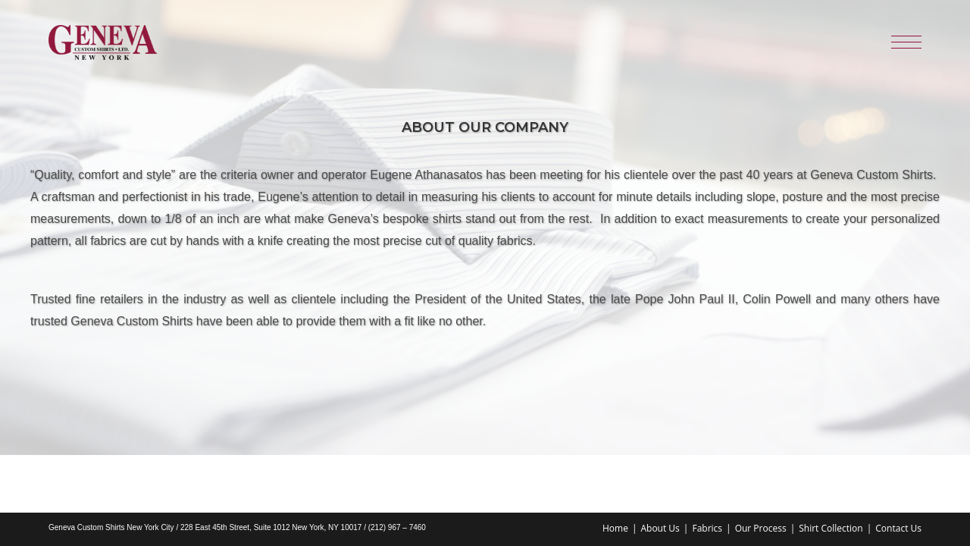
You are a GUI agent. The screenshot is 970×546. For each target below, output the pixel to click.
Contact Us (898, 470)
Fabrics (707, 470)
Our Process (761, 470)
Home (615, 470)
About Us (659, 470)
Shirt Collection (830, 470)
